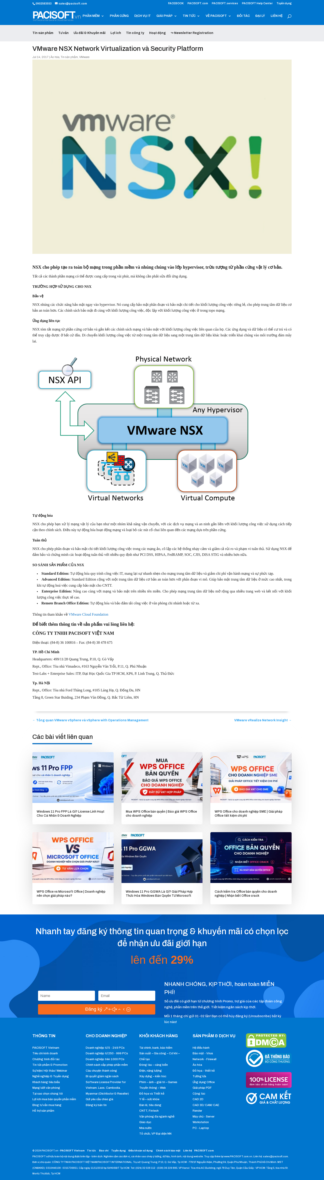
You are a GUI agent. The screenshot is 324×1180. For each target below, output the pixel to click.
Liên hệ (187, 1150)
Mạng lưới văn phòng (46, 1087)
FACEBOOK (176, 3)
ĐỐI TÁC (243, 16)
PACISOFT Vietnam (45, 1047)
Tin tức (91, 1150)
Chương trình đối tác (46, 1059)
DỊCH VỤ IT (142, 16)
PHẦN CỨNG (119, 16)
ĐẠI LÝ (260, 16)
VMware (84, 57)
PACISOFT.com (197, 3)
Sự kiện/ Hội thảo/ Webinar (49, 1070)
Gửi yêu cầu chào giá (99, 1099)
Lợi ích (115, 33)
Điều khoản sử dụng (140, 1150)
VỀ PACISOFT (216, 16)
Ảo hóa (54, 57)
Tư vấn (63, 33)
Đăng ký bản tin (96, 1105)
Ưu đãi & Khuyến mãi (90, 33)
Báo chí (103, 1150)
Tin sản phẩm (42, 33)
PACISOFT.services (225, 3)
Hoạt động (157, 33)
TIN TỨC (189, 16)
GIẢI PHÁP (164, 16)
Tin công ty (135, 33)
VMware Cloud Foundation (88, 614)
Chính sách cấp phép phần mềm (107, 1064)
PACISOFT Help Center (257, 3)
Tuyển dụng (284, 3)
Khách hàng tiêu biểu (46, 1082)
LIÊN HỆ (277, 16)
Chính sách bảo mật (168, 1150)
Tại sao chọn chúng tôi (47, 1093)
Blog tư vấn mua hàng (46, 1105)
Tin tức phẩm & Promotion (50, 1064)
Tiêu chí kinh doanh (45, 1053)
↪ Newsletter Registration (192, 33)
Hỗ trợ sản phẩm (43, 1110)
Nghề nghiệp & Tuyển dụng (50, 1076)
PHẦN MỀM (91, 16)
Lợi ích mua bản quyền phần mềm (54, 1099)
